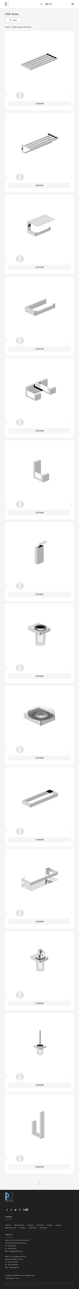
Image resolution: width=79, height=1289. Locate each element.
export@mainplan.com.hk (15, 1251)
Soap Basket (22, 1227)
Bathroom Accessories (10, 1227)
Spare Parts (58, 1225)
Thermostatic (30, 1225)
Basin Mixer (8, 1225)
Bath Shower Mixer (19, 1225)
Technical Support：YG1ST (12, 1278)
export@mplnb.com (14, 1267)
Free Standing (43, 1227)
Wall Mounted (40, 1225)
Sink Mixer (49, 1225)
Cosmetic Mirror (32, 1227)
